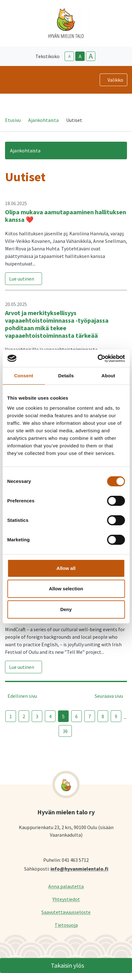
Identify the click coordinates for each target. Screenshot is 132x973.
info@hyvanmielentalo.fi (79, 869)
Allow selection (66, 588)
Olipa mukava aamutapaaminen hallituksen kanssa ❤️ (65, 215)
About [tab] (108, 375)
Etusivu (13, 120)
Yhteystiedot (66, 899)
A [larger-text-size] (91, 56)
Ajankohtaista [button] (25, 150)
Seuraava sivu (109, 696)
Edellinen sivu (22, 696)
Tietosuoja (66, 925)
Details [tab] (66, 375)
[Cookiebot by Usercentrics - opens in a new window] (97, 358)
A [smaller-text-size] (69, 56)
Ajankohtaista (43, 120)
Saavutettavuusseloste (66, 912)
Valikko (115, 80)
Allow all (66, 568)
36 (65, 731)
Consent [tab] (23, 375)
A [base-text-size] (80, 56)
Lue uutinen (21, 279)
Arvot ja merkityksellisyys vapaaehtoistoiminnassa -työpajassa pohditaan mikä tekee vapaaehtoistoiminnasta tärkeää (56, 324)
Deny (66, 609)
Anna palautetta (66, 886)
